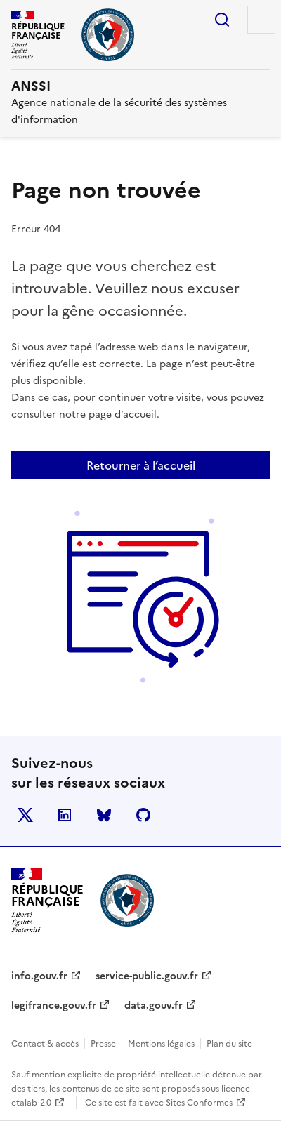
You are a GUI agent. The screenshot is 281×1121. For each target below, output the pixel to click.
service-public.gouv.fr (147, 976)
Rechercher (222, 20)
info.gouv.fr (39, 976)
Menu (261, 20)
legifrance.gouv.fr (53, 1005)
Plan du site (229, 1043)
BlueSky (104, 815)
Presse (103, 1043)
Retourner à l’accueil (140, 465)
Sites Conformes (199, 1102)
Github (143, 815)
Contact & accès (45, 1043)
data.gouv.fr (153, 1005)
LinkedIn (65, 815)
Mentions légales (161, 1043)
